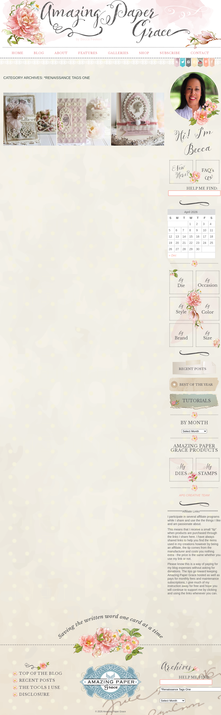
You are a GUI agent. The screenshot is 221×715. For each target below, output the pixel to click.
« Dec (173, 255)
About (61, 53)
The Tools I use (39, 687)
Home (17, 53)
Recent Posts (37, 680)
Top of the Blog (40, 673)
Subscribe (170, 53)
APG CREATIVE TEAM (194, 495)
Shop (144, 53)
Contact (200, 53)
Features (88, 53)
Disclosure (34, 694)
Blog (39, 53)
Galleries (118, 53)
